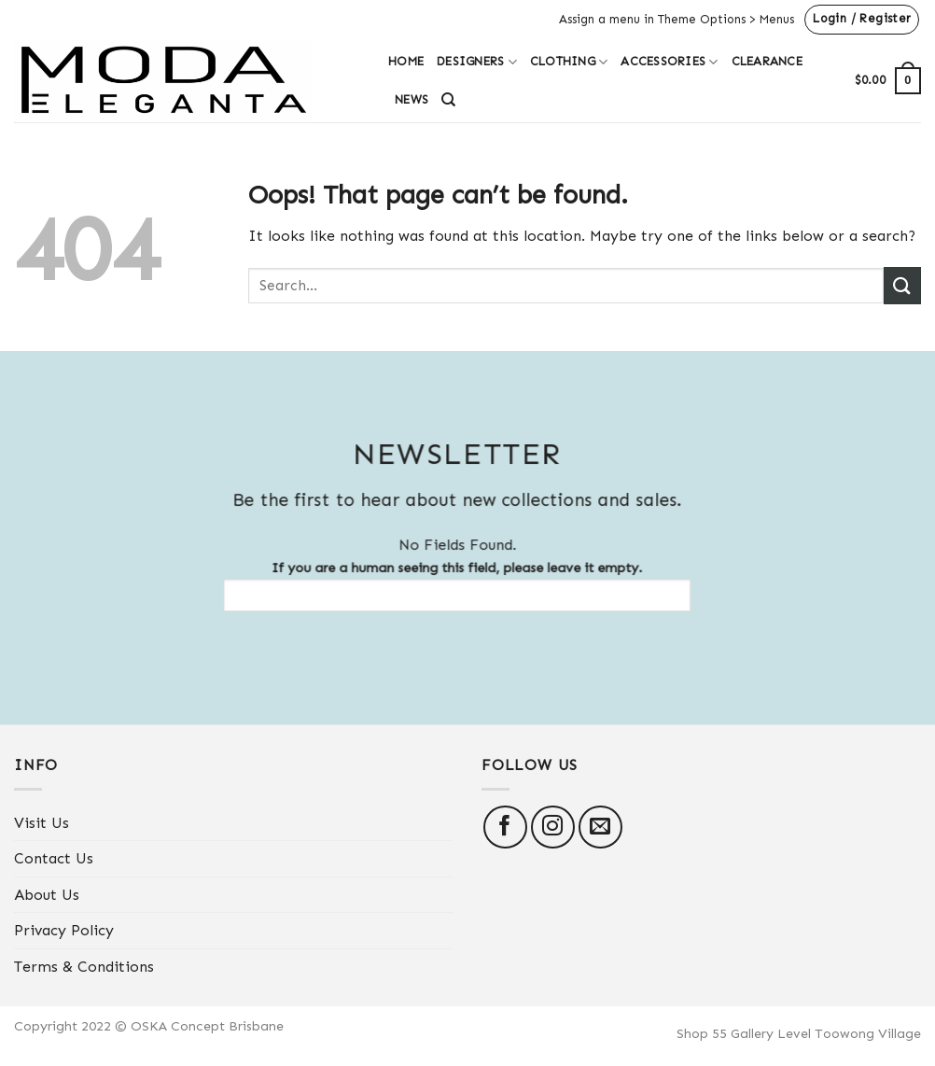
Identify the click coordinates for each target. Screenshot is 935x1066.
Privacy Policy (64, 930)
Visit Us (41, 823)
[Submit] (902, 285)
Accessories (669, 62)
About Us (46, 895)
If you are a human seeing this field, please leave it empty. (447, 585)
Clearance (767, 61)
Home (406, 61)
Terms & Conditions (84, 966)
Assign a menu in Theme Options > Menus (676, 19)
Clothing (569, 62)
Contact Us (53, 858)
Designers (477, 62)
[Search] (448, 100)
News (411, 99)
